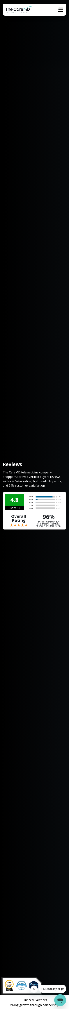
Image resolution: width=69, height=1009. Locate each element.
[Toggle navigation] (60, 9)
